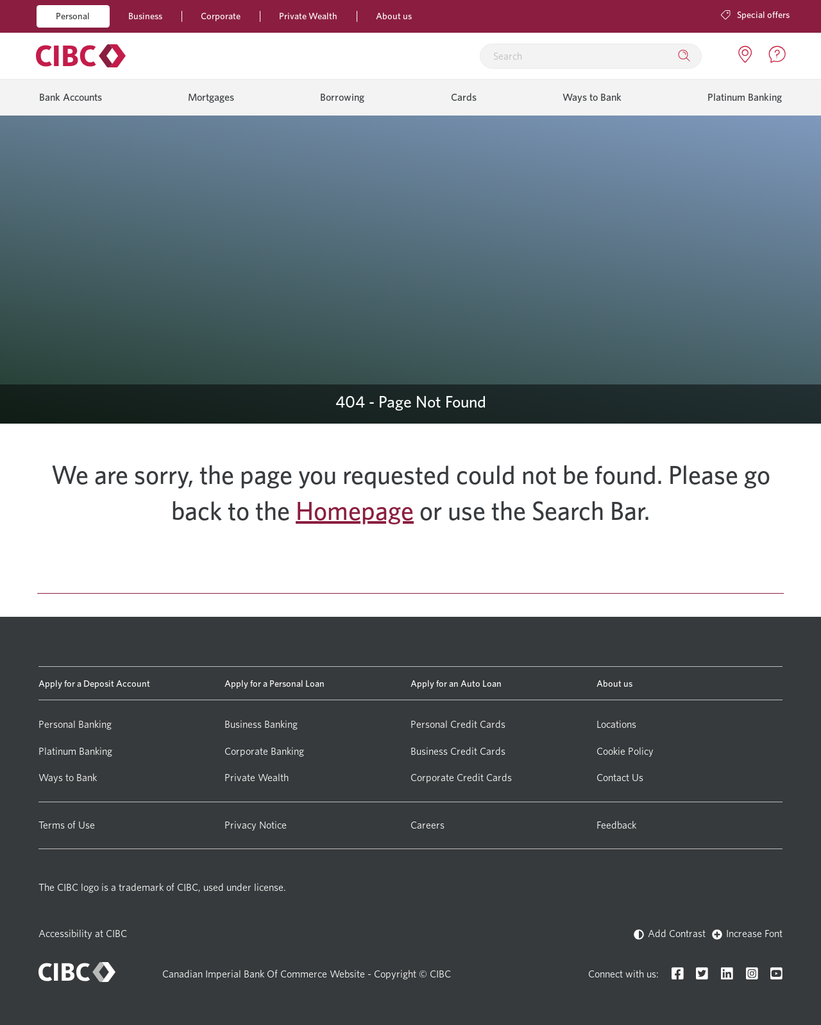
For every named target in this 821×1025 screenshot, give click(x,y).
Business (145, 15)
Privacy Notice (255, 825)
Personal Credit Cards (457, 724)
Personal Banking (75, 724)
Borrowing (342, 97)
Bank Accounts (70, 97)
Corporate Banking (264, 751)
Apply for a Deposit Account (94, 683)
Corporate (221, 15)
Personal (73, 15)
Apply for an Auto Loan (456, 683)
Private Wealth (308, 15)
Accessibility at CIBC (82, 933)
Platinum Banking (744, 97)
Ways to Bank (592, 97)
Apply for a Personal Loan (274, 683)
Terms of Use (66, 825)
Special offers (755, 14)
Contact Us (620, 777)
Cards (464, 97)
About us (394, 15)
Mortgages (211, 97)
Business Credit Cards (457, 751)
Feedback (616, 825)
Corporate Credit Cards (461, 777)
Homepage (355, 510)
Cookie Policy (625, 751)
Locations (616, 724)
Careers (427, 825)
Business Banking (261, 724)
